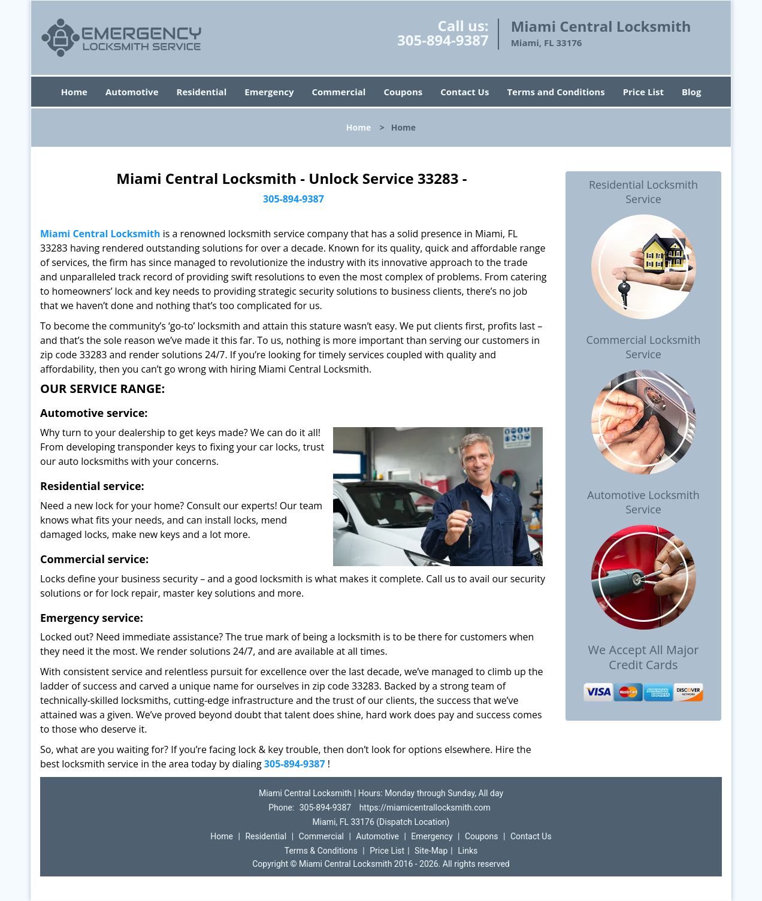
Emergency (269, 92)
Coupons (402, 92)
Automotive (132, 92)
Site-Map (431, 850)
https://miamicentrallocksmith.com (425, 807)
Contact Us (464, 92)
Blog (691, 92)
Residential (202, 92)
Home (74, 92)
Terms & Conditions (321, 850)
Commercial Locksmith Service (643, 346)
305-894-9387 (443, 40)
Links (467, 850)
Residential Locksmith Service (643, 191)
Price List (643, 92)
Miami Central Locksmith (100, 233)
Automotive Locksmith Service (643, 502)
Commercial (339, 92)
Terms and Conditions (555, 92)
